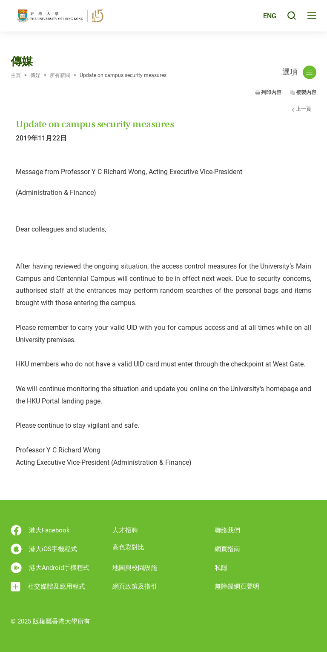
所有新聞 (60, 75)
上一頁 (303, 109)
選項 (299, 72)
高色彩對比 (128, 547)
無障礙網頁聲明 (237, 586)
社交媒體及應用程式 (48, 587)
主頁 (16, 75)
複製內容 (306, 92)
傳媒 (35, 75)
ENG (268, 18)
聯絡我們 (227, 530)
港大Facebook (40, 530)
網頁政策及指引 (134, 586)
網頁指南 (227, 549)
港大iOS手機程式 (44, 549)
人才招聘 (125, 530)
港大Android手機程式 (50, 567)
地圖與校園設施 (134, 568)
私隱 (221, 568)
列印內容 (271, 92)
